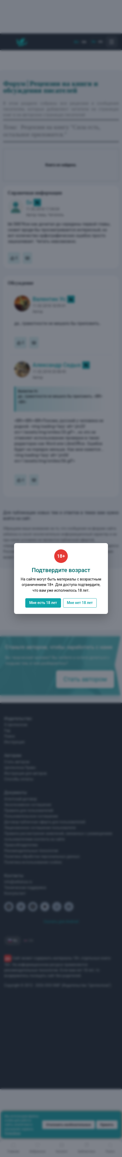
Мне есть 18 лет (43, 603)
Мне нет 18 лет (80, 603)
